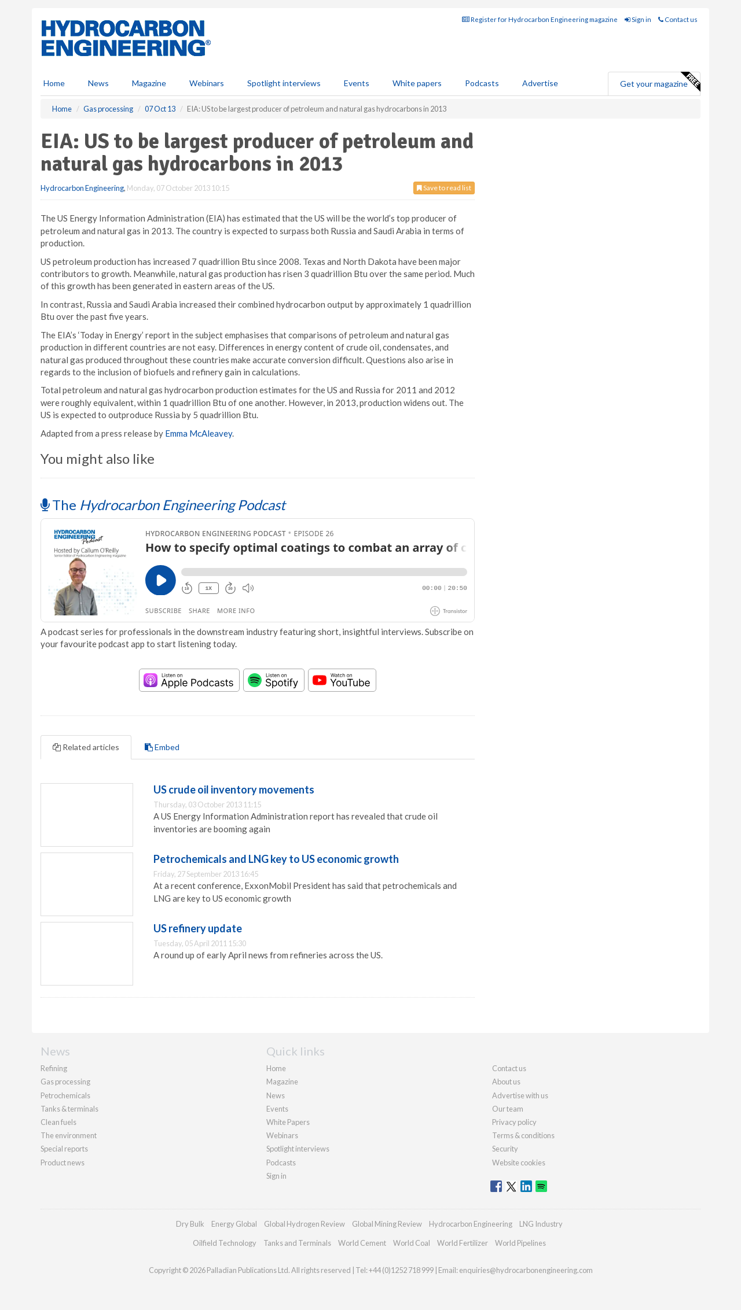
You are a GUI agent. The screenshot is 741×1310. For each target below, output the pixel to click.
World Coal (411, 1243)
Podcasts (482, 83)
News (275, 1095)
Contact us (678, 19)
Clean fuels (58, 1122)
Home (54, 83)
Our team (507, 1108)
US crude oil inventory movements (233, 789)
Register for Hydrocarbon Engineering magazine (540, 19)
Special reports (64, 1148)
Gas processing (65, 1081)
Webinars (206, 83)
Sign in (638, 19)
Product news (63, 1162)
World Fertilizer (462, 1243)
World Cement (362, 1243)
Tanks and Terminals (297, 1243)
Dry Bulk (190, 1223)
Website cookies (518, 1162)
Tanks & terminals (69, 1108)
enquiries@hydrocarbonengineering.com (526, 1270)
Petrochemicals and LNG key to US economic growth (276, 859)
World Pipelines (520, 1243)
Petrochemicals (65, 1095)
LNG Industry (541, 1223)
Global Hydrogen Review (304, 1223)
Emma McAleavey (198, 433)
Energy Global (234, 1223)
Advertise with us (520, 1095)
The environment (69, 1135)
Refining (54, 1068)
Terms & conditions (523, 1135)
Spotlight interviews (284, 83)
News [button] (98, 83)
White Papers (288, 1122)
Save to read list (444, 187)
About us (506, 1081)
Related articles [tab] (86, 747)
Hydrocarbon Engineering (82, 188)
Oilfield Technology (224, 1243)
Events (356, 83)
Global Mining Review (387, 1223)
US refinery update (197, 928)
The (163, 504)
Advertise (540, 83)
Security (505, 1148)
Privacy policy (514, 1122)
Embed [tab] (162, 747)
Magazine (149, 83)
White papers (417, 83)
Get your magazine (660, 82)
